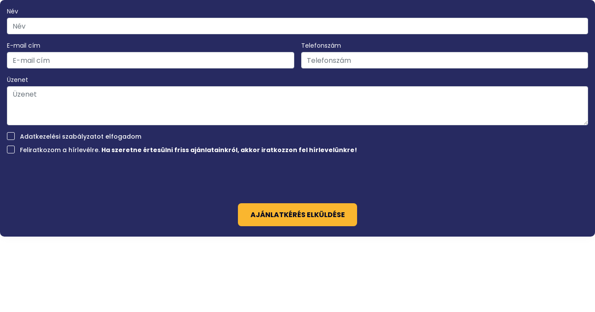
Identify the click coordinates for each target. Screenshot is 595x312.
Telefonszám (321, 45)
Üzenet (17, 79)
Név (12, 11)
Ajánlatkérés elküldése (297, 215)
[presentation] (298, 176)
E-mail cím (23, 45)
